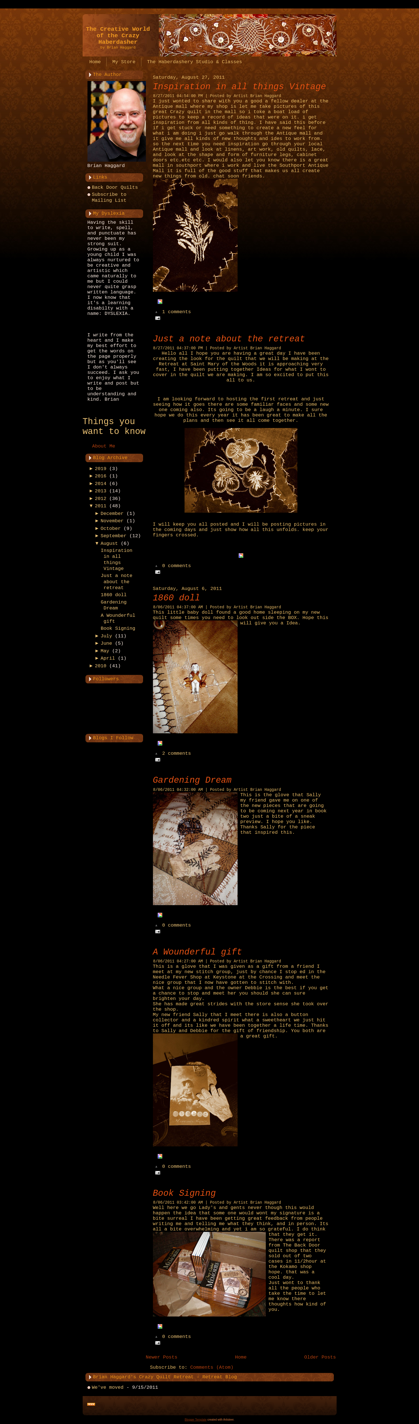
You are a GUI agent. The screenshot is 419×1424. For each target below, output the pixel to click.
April (107, 658)
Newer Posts (161, 1357)
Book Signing (118, 628)
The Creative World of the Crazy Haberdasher (118, 35)
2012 (100, 498)
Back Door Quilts (115, 187)
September (113, 536)
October (110, 528)
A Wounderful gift (197, 952)
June (106, 643)
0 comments (176, 566)
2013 (100, 491)
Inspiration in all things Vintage (239, 87)
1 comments (176, 312)
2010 (100, 666)
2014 (100, 483)
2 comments (176, 753)
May (104, 651)
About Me (103, 446)
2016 (100, 476)
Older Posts (320, 1357)
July (106, 636)
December (112, 513)
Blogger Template (196, 1419)
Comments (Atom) (211, 1367)
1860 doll (114, 595)
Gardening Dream (192, 780)
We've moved (108, 1387)
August (109, 543)
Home (241, 1357)
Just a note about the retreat (116, 582)
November (112, 521)
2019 (100, 468)
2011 (100, 506)
